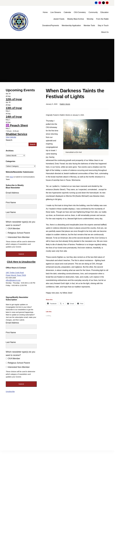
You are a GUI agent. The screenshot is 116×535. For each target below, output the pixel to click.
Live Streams (55, 12)
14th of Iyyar (14, 116)
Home (45, 12)
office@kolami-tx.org (13, 280)
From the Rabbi (102, 19)
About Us (105, 32)
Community (93, 12)
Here (11, 177)
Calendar (67, 12)
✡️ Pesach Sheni (17, 125)
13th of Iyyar (14, 107)
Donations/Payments (50, 25)
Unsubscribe (10, 391)
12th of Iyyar (14, 99)
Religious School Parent (18, 233)
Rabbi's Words (65, 104)
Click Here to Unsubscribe (21, 261)
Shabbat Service (16, 134)
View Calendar (11, 137)
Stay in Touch (103, 25)
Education (104, 12)
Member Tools (89, 25)
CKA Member (13, 228)
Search (9, 140)
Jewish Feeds (58, 19)
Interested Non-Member (18, 237)
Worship (90, 19)
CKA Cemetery (80, 12)
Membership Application (71, 25)
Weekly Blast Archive (75, 19)
